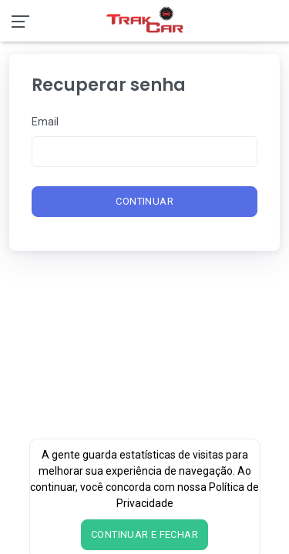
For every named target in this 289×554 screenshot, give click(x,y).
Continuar (144, 201)
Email (45, 121)
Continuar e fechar (144, 534)
